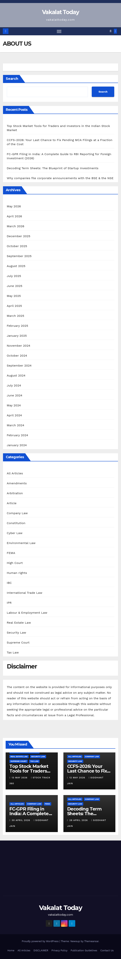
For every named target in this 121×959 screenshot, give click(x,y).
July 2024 (14, 385)
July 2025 (14, 276)
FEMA (11, 553)
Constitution (16, 523)
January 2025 (17, 335)
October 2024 (17, 355)
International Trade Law (24, 593)
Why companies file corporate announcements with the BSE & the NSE (60, 178)
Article (12, 503)
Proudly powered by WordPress (40, 941)
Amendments (17, 483)
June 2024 (14, 395)
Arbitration (15, 493)
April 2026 (14, 216)
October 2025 (17, 246)
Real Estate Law (19, 622)
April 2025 (14, 306)
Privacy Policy (59, 950)
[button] (110, 31)
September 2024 (19, 365)
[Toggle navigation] (59, 31)
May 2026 (14, 206)
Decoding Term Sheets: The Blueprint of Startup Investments (52, 168)
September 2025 (19, 256)
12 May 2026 (77, 777)
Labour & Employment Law (27, 612)
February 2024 (17, 435)
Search (12, 79)
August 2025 (16, 266)
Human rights (17, 573)
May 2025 (14, 296)
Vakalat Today (60, 12)
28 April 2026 (79, 820)
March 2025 (15, 316)
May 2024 (14, 405)
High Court (15, 563)
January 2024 (17, 445)
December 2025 (18, 236)
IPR (9, 602)
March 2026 (15, 226)
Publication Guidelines (84, 950)
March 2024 (15, 425)
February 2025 (17, 325)
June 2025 (14, 286)
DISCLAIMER (41, 950)
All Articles (15, 473)
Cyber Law (15, 533)
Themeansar (91, 941)
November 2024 (18, 345)
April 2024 (14, 415)
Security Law (16, 632)
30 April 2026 (21, 820)
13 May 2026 (20, 777)
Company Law (17, 513)
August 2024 (16, 375)
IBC (9, 583)
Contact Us (107, 950)
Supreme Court (18, 642)
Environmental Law (21, 543)
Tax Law (13, 652)
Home (10, 950)
